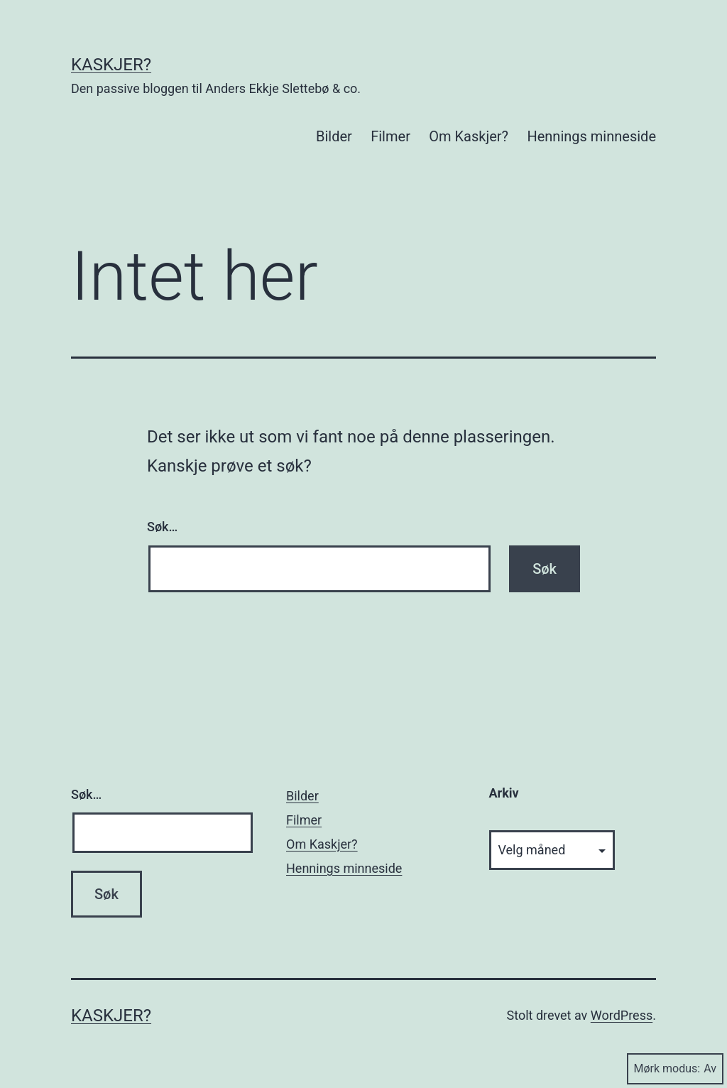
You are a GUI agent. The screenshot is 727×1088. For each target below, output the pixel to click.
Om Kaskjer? (468, 136)
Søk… (162, 526)
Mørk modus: (675, 1068)
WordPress (621, 1015)
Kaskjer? (111, 65)
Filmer (390, 136)
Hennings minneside (591, 136)
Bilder (334, 136)
